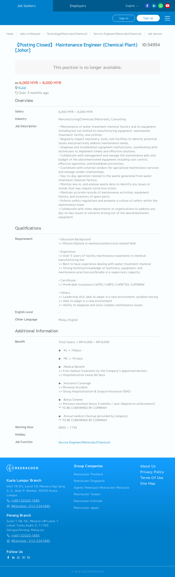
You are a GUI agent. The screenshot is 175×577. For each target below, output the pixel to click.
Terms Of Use (151, 478)
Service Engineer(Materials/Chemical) (117, 34)
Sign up (148, 18)
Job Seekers (26, 5)
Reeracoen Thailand (88, 474)
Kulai (22, 87)
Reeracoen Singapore (89, 481)
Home (10, 34)
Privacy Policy (152, 472)
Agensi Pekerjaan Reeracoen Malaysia (101, 488)
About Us (147, 466)
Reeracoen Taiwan (87, 494)
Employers (78, 5)
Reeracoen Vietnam (88, 501)
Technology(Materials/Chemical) (67, 34)
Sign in (123, 18)
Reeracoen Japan (86, 508)
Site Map (147, 483)
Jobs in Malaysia (30, 34)
